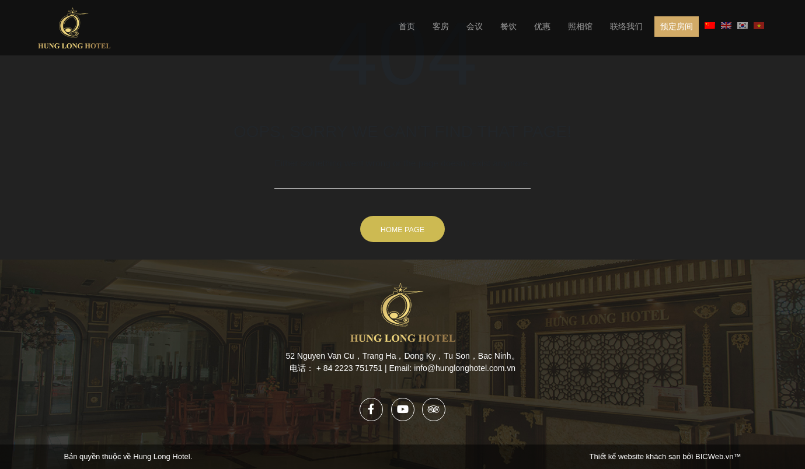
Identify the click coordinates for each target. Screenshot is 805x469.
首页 (407, 26)
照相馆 (580, 26)
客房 (441, 26)
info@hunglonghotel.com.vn (464, 368)
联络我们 (626, 26)
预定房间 (676, 26)
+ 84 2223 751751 (349, 368)
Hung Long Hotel (161, 456)
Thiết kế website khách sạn (636, 456)
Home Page (402, 230)
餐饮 (508, 26)
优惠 (542, 26)
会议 (474, 26)
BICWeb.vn (714, 456)
